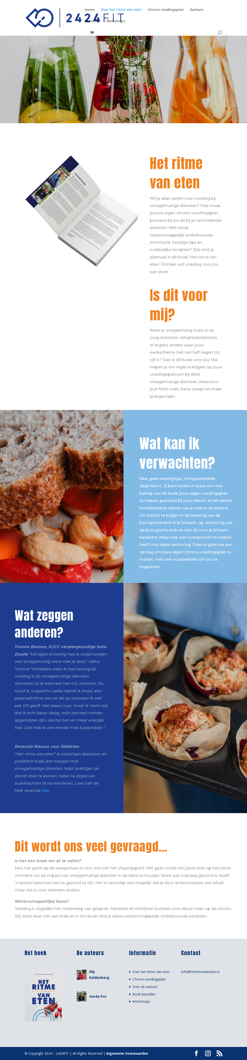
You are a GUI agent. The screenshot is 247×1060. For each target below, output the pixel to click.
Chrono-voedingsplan (166, 10)
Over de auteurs (145, 986)
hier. (46, 790)
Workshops (115, 21)
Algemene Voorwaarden (127, 1053)
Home (90, 10)
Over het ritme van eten (121, 10)
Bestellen (92, 21)
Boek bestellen (144, 994)
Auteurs (196, 10)
